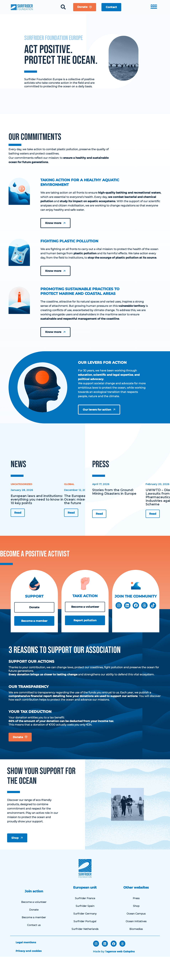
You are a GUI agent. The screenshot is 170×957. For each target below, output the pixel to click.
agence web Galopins (120, 951)
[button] (111, 7)
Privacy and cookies (28, 951)
